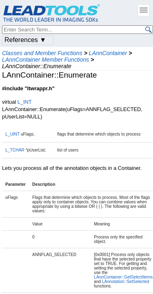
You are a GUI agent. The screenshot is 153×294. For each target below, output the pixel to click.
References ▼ (25, 39)
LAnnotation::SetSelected (125, 281)
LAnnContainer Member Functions (45, 59)
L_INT (25, 102)
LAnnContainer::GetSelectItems (123, 277)
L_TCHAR (14, 150)
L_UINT (12, 134)
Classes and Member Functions (42, 53)
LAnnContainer (108, 53)
